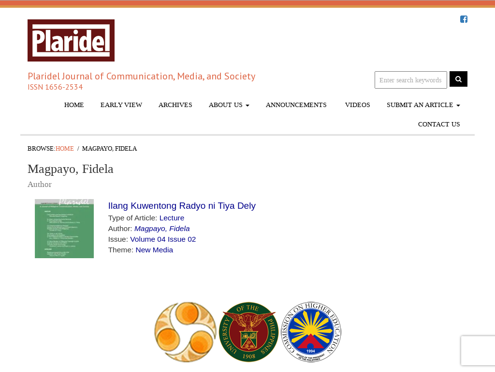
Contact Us (439, 124)
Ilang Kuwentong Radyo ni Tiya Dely (182, 206)
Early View (121, 104)
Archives (175, 104)
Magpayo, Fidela (162, 228)
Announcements (296, 104)
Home (74, 104)
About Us (229, 104)
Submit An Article (423, 104)
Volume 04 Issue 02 (163, 239)
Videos (356, 104)
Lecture (172, 218)
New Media (155, 250)
